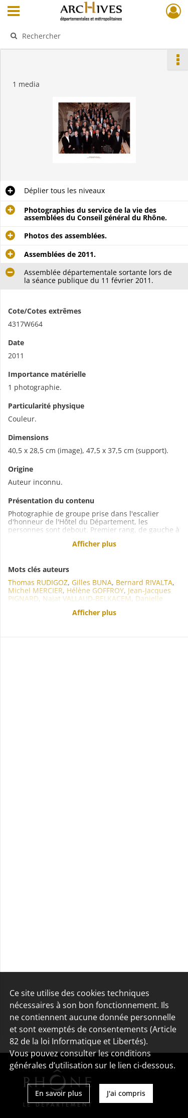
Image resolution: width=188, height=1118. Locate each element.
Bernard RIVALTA (144, 582)
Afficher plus (94, 543)
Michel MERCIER (35, 590)
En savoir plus (58, 1093)
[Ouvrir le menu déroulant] (14, 12)
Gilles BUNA (92, 582)
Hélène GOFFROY (95, 590)
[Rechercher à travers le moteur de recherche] (93, 36)
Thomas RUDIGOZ (38, 582)
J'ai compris (126, 1093)
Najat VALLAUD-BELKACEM (87, 598)
